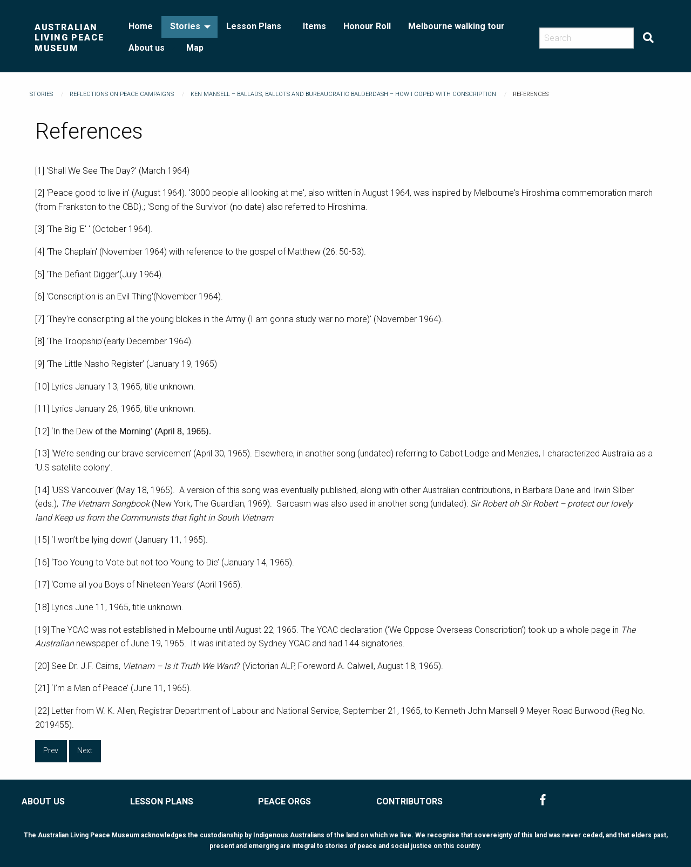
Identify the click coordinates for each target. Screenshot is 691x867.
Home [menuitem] (140, 26)
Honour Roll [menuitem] (367, 26)
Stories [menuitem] (185, 26)
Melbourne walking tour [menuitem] (456, 26)
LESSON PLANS (161, 801)
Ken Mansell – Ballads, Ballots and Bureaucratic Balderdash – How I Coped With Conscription (343, 94)
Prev (50, 750)
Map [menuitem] (195, 48)
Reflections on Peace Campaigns (122, 94)
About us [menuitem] (146, 48)
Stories (41, 94)
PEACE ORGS (284, 801)
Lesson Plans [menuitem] (253, 26)
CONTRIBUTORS (409, 801)
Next (84, 750)
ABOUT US (43, 801)
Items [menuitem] (314, 26)
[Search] (586, 38)
